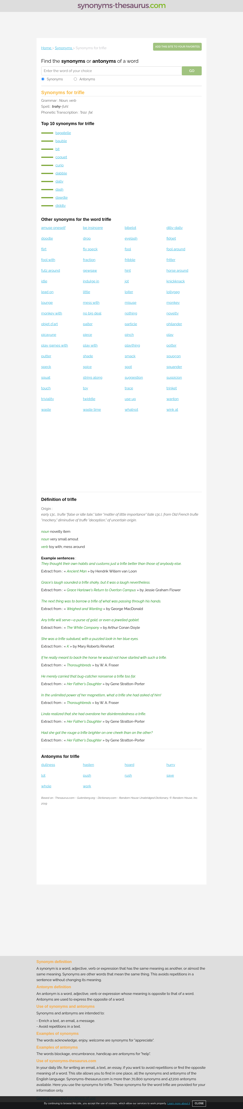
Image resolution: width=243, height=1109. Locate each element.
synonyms (73, 61)
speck (46, 367)
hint (128, 270)
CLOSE (199, 1103)
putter (46, 356)
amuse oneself (53, 228)
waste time (92, 409)
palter (88, 324)
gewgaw (90, 270)
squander (174, 367)
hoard (129, 765)
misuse (130, 302)
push (87, 775)
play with (90, 345)
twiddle (89, 399)
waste (46, 409)
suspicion (174, 377)
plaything (132, 345)
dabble (61, 173)
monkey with (51, 313)
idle (44, 281)
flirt (44, 249)
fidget (171, 238)
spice (87, 367)
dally (60, 181)
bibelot (130, 228)
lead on (47, 292)
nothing (131, 313)
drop (87, 238)
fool (128, 249)
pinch (129, 335)
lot (43, 775)
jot (127, 281)
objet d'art (49, 324)
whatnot (131, 409)
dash (60, 189)
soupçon (173, 356)
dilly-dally (174, 228)
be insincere (93, 228)
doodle (47, 238)
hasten (88, 765)
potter (171, 345)
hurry (170, 765)
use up (130, 399)
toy (85, 388)
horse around (177, 270)
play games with (54, 345)
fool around (175, 249)
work (87, 786)
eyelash (131, 238)
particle (131, 324)
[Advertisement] (121, 25)
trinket (171, 388)
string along (93, 377)
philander (174, 324)
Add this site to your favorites (177, 46)
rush (128, 775)
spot (128, 367)
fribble (130, 260)
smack (130, 356)
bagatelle (63, 133)
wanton (172, 399)
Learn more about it (178, 1103)
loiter (129, 292)
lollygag (173, 292)
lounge (47, 302)
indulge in (91, 281)
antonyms (104, 61)
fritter (170, 260)
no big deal (92, 313)
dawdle (62, 197)
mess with (91, 302)
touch (46, 388)
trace (129, 388)
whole (46, 786)
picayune (48, 335)
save (170, 775)
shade (88, 356)
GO (191, 71)
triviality (47, 399)
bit (58, 149)
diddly (61, 205)
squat (46, 377)
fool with (48, 260)
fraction (89, 260)
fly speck (90, 249)
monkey (173, 302)
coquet (61, 157)
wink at (172, 409)
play (169, 335)
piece (87, 335)
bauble (61, 141)
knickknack (175, 281)
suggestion (134, 377)
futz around (50, 270)
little (86, 292)
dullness (48, 765)
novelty (172, 313)
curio (60, 165)
